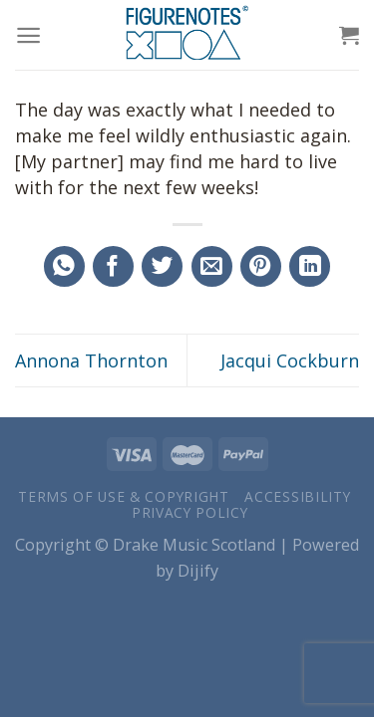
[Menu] (28, 35)
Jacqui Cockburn (289, 360)
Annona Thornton (91, 360)
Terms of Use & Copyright (123, 496)
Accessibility (297, 496)
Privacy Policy (190, 512)
